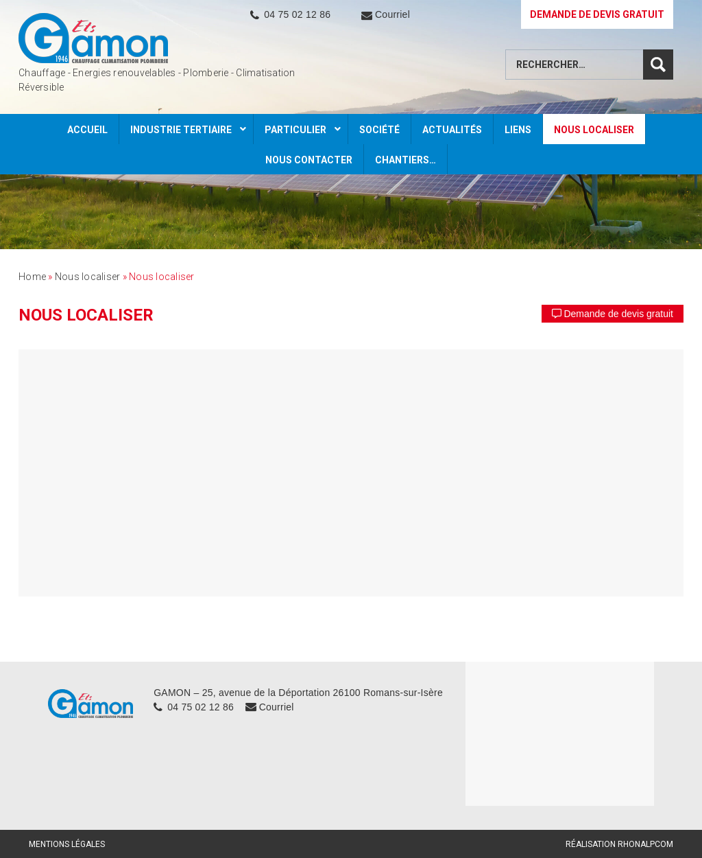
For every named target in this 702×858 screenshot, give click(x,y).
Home (32, 276)
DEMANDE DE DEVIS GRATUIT (597, 14)
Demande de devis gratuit (612, 313)
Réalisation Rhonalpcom (619, 844)
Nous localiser (88, 276)
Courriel (392, 14)
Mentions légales (67, 844)
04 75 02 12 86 (297, 14)
